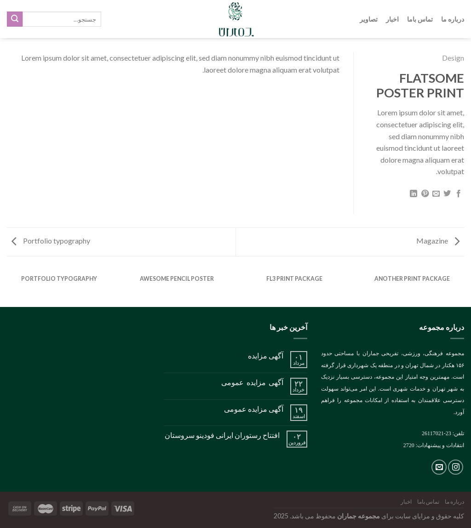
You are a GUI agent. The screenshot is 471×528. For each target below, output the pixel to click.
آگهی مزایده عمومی (252, 382)
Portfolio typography (50, 240)
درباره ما (452, 19)
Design (453, 57)
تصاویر (369, 19)
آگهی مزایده (265, 355)
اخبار (392, 19)
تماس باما (420, 19)
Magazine (438, 240)
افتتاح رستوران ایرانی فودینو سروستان (222, 435)
